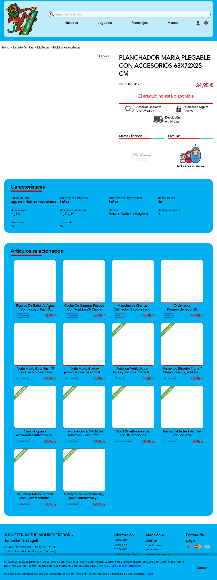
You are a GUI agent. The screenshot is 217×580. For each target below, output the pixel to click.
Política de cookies (126, 554)
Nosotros (71, 23)
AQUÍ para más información (122, 566)
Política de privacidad (121, 547)
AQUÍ (149, 574)
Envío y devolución (157, 554)
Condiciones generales (153, 547)
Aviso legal (121, 540)
